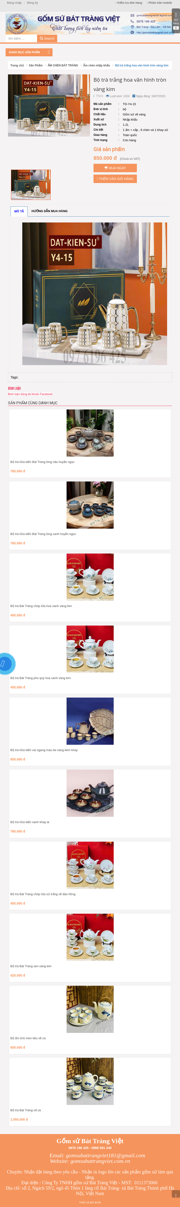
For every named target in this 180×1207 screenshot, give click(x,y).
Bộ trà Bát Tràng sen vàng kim (31, 966)
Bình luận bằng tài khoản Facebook (30, 394)
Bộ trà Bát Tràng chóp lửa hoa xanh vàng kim (41, 606)
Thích (98, 96)
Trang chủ (17, 65)
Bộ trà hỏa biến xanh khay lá (29, 822)
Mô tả (19, 211)
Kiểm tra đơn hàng (129, 2)
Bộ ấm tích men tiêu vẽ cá (28, 1038)
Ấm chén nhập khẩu (96, 65)
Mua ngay (115, 168)
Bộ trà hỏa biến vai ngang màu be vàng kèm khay (44, 750)
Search (47, 38)
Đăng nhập (14, 2)
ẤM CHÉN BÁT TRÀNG (63, 65)
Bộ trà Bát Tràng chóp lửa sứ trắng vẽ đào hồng (42, 894)
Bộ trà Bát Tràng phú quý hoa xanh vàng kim (40, 678)
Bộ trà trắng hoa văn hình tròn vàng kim (141, 65)
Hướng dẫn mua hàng (50, 211)
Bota (98, 1202)
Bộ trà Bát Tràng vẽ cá (25, 1110)
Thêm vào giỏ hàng (115, 179)
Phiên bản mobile (159, 2)
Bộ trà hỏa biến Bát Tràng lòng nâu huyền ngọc (42, 462)
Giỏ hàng (176, 21)
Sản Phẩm (36, 65)
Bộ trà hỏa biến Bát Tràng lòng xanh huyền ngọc (43, 534)
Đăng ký (32, 2)
